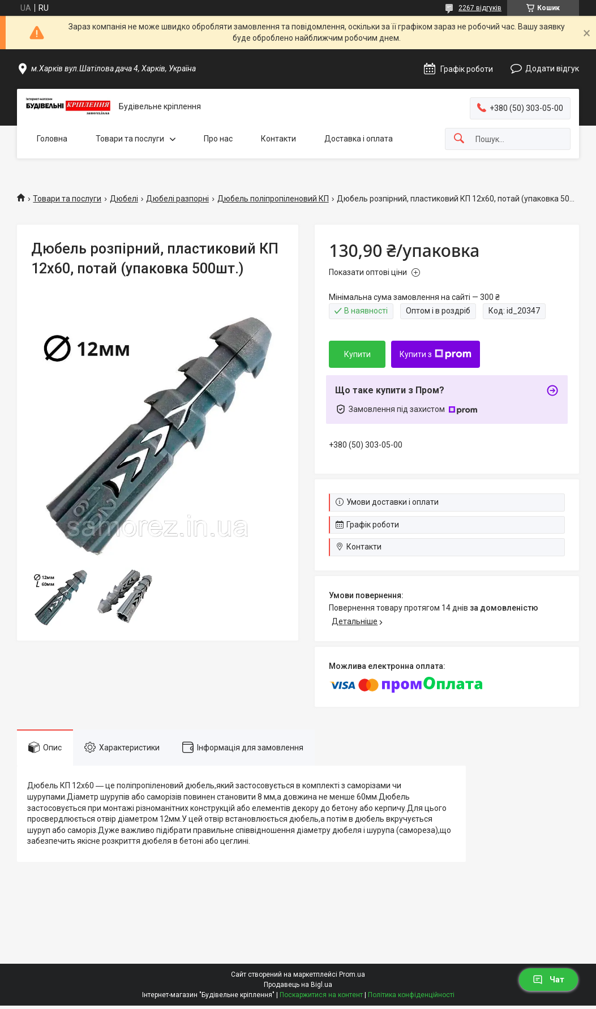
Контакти (278, 138)
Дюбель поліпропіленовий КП (273, 198)
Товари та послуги (130, 138)
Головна (52, 138)
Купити (357, 354)
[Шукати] (459, 139)
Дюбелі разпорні (177, 198)
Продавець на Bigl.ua (298, 985)
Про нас (218, 138)
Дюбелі (124, 198)
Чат (548, 979)
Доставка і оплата (358, 138)
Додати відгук (552, 68)
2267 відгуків (479, 8)
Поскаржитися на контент (321, 995)
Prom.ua (352, 974)
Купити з (435, 354)
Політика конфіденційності (411, 995)
